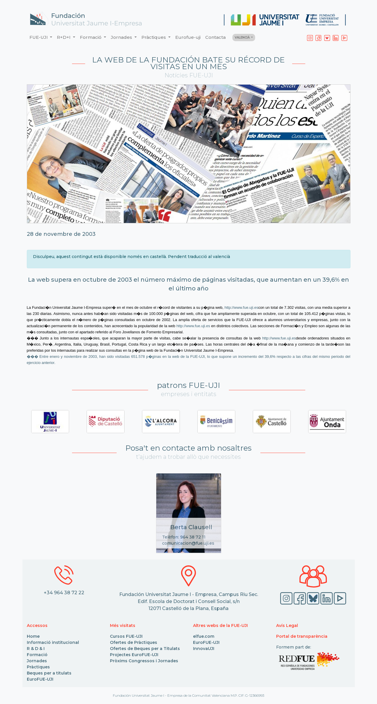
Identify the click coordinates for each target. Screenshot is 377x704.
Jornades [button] (122, 37)
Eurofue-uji (188, 37)
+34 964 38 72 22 (64, 592)
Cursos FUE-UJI (126, 636)
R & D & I (36, 648)
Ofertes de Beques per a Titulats (145, 648)
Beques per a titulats (49, 673)
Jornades (37, 660)
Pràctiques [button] (154, 37)
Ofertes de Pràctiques (133, 642)
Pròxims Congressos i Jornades (144, 660)
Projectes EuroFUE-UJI (134, 654)
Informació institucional (53, 642)
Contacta (215, 37)
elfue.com (203, 636)
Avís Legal (287, 625)
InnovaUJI (203, 648)
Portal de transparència (301, 636)
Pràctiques (38, 667)
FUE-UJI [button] (39, 37)
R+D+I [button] (64, 37)
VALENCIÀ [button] (242, 37)
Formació (37, 654)
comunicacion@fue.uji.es (188, 543)
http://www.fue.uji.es (241, 307)
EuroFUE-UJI (40, 679)
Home (33, 636)
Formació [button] (91, 37)
